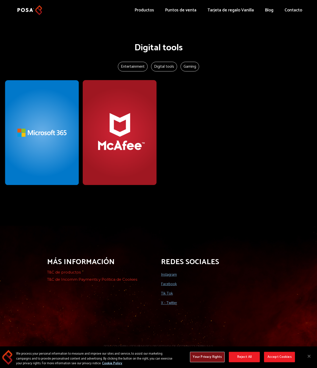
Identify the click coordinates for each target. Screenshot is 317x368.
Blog (269, 10)
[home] (30, 7)
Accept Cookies (279, 358)
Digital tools (164, 66)
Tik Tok (167, 293)
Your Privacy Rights (207, 358)
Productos (144, 10)
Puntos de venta (180, 10)
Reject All (244, 358)
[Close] (309, 357)
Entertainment (133, 66)
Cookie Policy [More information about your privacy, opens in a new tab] (112, 365)
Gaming (190, 66)
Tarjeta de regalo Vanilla (231, 10)
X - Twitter (169, 303)
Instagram (169, 275)
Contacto (293, 10)
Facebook (169, 284)
